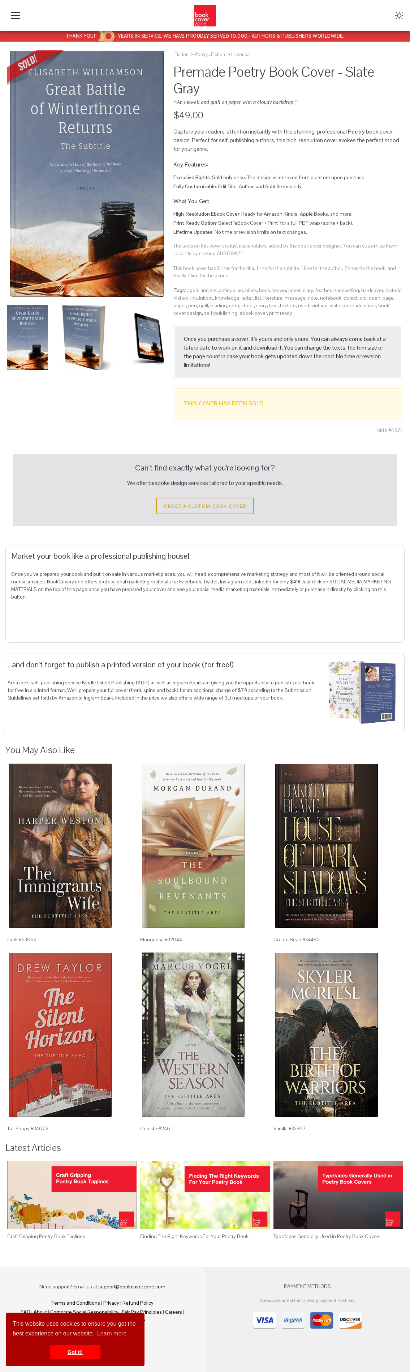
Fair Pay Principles (142, 1312)
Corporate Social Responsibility (84, 1312)
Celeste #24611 (157, 1128)
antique (227, 290)
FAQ (25, 1312)
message (295, 298)
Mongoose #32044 (161, 939)
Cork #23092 (21, 939)
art (240, 290)
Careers (173, 1312)
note (313, 298)
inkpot (206, 298)
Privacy (111, 1303)
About (40, 1312)
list (258, 298)
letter (247, 298)
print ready (280, 313)
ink (193, 298)
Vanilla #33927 (289, 1128)
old (363, 298)
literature (272, 298)
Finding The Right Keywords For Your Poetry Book (194, 1236)
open (374, 298)
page (388, 298)
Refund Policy (138, 1303)
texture (288, 305)
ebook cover (253, 313)
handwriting (346, 290)
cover (294, 290)
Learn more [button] (112, 1333)
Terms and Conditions (76, 1303)
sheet (247, 305)
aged (192, 290)
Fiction (181, 54)
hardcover (372, 290)
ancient (208, 290)
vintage (319, 305)
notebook (330, 298)
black (251, 290)
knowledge (227, 298)
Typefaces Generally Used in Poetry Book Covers (326, 1236)
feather (323, 290)
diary (308, 290)
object (351, 298)
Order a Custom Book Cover (205, 506)
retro (234, 305)
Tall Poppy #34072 (27, 1128)
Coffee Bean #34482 (296, 939)
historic (393, 290)
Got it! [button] (75, 1352)
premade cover (359, 305)
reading (218, 305)
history (180, 298)
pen (192, 305)
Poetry (201, 54)
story (261, 305)
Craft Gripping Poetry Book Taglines (46, 1236)
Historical (241, 54)
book (264, 290)
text (273, 305)
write (335, 305)
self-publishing (220, 313)
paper (179, 305)
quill (203, 305)
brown (279, 290)
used (303, 305)
